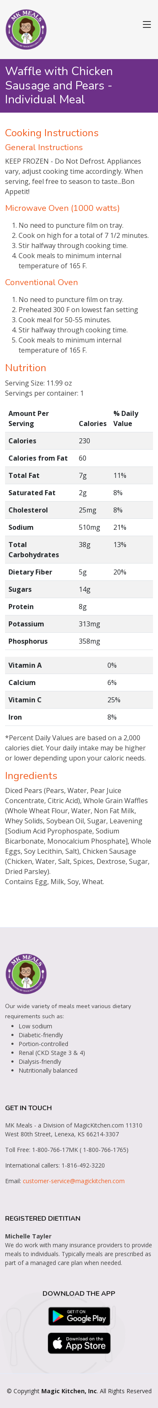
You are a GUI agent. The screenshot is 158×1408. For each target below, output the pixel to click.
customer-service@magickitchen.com (74, 1181)
